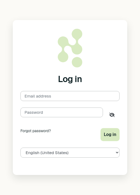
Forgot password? (35, 130)
